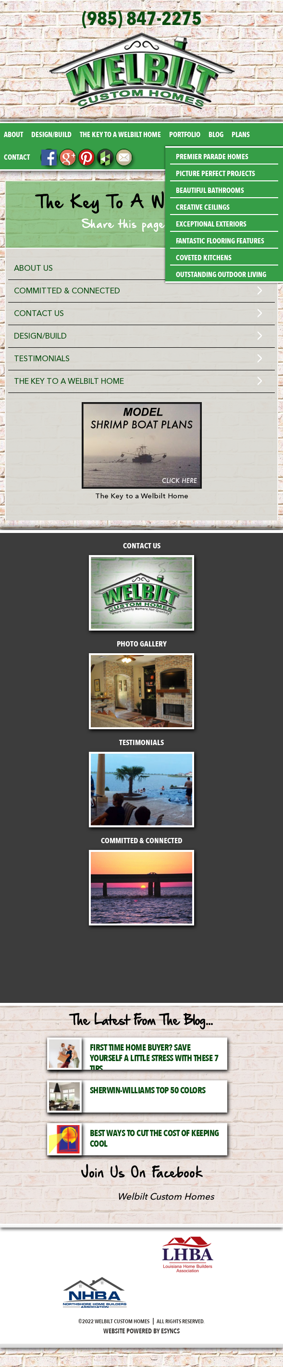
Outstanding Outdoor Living (221, 274)
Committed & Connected (67, 291)
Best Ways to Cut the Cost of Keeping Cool (154, 1138)
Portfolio (184, 134)
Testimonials (42, 359)
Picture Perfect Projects (215, 173)
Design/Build (51, 134)
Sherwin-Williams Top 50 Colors (148, 1091)
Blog (216, 134)
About (13, 134)
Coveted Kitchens (204, 258)
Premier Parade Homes (212, 157)
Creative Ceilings (203, 207)
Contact (17, 157)
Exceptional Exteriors (211, 224)
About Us (33, 268)
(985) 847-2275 (142, 19)
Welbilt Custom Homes (165, 1196)
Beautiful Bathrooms (210, 190)
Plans (241, 134)
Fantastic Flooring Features (220, 241)
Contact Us (39, 313)
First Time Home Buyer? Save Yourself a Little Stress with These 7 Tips (154, 1058)
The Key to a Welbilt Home (120, 134)
